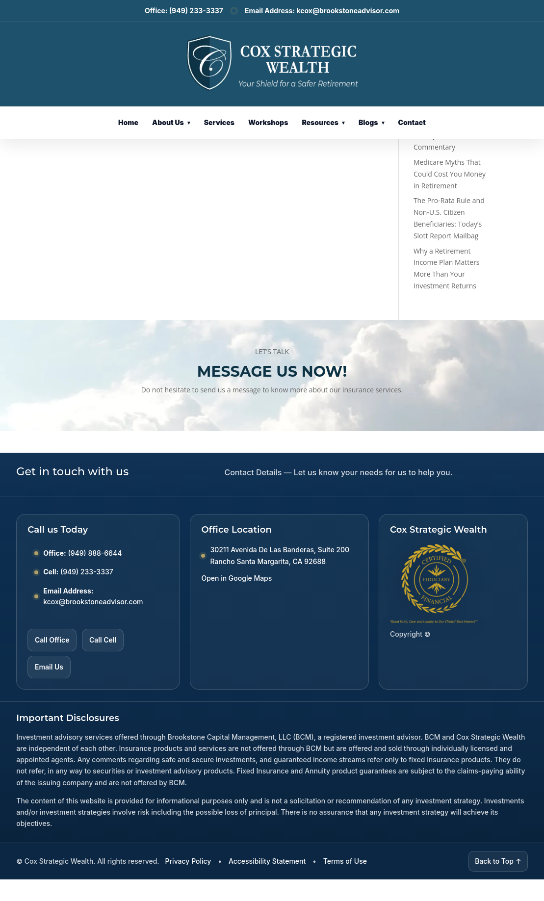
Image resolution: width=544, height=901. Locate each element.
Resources (323, 122)
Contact (412, 122)
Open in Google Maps (236, 578)
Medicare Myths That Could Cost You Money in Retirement (450, 173)
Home (128, 122)
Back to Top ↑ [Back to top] (498, 861)
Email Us (49, 667)
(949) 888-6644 (95, 553)
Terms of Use (345, 861)
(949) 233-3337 (196, 10)
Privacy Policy (188, 861)
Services (219, 122)
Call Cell (102, 640)
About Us (171, 122)
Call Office (52, 640)
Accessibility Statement (267, 861)
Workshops (268, 122)
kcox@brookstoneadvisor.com (347, 10)
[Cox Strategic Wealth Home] (272, 62)
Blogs (372, 122)
